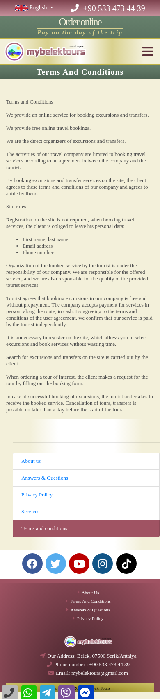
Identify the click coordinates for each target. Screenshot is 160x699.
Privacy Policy (37, 495)
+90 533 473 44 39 (108, 8)
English (31, 8)
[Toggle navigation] (148, 51)
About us (31, 461)
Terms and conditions (44, 528)
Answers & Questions (44, 478)
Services (30, 511)
